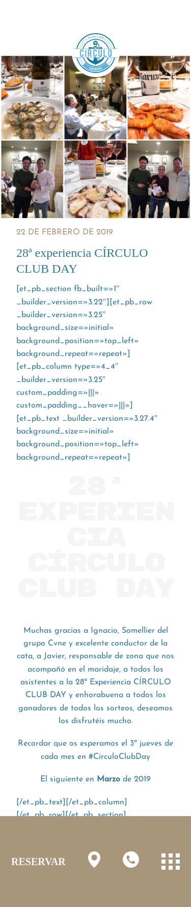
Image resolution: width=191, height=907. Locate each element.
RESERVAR (38, 861)
